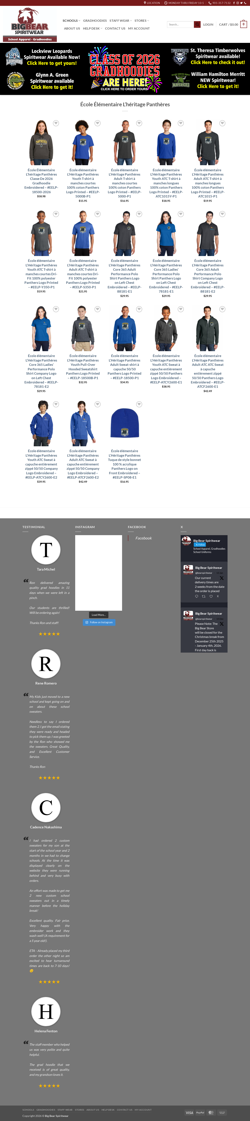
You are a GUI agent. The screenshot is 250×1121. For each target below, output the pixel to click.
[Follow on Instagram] (238, 3)
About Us (72, 28)
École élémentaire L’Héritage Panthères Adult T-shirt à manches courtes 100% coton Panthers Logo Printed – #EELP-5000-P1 (124, 183)
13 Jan (219, 572)
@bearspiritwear (203, 572)
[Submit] (197, 24)
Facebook (143, 538)
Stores (142, 21)
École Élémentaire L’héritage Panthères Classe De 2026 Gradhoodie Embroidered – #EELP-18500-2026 (41, 181)
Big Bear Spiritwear (208, 567)
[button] (208, 24)
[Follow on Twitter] (241, 3)
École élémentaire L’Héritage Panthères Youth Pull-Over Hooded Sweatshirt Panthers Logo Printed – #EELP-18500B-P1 (83, 367)
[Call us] (245, 3)
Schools (71, 21)
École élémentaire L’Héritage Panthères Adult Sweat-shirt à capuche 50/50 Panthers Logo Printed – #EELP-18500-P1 (124, 367)
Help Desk (92, 28)
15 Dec (220, 618)
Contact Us (115, 28)
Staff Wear (121, 21)
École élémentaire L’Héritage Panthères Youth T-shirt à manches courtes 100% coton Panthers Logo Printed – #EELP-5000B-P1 (83, 183)
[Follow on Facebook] (234, 3)
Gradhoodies (95, 20)
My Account (139, 28)
